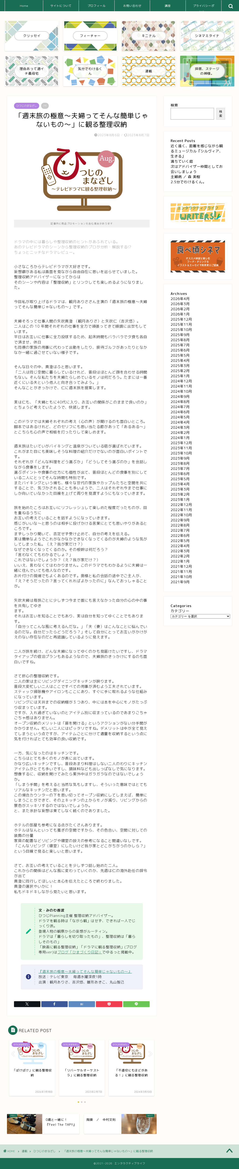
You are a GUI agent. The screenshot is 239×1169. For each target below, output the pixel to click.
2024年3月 (180, 427)
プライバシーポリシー (203, 7)
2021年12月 (181, 566)
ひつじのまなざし (26, 106)
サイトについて (61, 5)
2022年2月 (180, 556)
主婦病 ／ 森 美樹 (185, 176)
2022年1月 (180, 561)
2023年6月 (180, 473)
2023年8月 (180, 463)
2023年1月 (180, 499)
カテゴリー (180, 610)
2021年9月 (180, 581)
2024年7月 (180, 406)
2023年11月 (181, 448)
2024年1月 (180, 437)
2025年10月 (181, 329)
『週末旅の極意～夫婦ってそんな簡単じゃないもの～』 (85, 971)
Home (24, 5)
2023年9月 (180, 458)
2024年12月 (181, 381)
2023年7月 (180, 468)
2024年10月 (181, 391)
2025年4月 (180, 360)
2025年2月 (180, 370)
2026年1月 (180, 314)
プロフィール (97, 5)
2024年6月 (180, 412)
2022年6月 (180, 535)
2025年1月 (180, 376)
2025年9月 (180, 334)
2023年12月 (181, 442)
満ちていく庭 (182, 161)
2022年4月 (180, 545)
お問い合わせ (132, 5)
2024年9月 (180, 396)
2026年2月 (180, 309)
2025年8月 (180, 339)
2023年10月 (181, 453)
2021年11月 (181, 571)
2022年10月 (181, 515)
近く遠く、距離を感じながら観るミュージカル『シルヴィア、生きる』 (197, 151)
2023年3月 (180, 489)
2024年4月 (180, 422)
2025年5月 (180, 355)
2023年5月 (180, 478)
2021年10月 (181, 576)
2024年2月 (180, 432)
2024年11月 (181, 386)
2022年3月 (180, 551)
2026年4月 (180, 298)
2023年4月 (180, 484)
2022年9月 (180, 520)
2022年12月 (181, 504)
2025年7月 (180, 345)
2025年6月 (180, 350)
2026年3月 (180, 303)
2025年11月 (181, 324)
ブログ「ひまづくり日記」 (79, 952)
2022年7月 (180, 530)
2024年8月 (180, 401)
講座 (168, 5)
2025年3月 (180, 365)
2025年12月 (181, 319)
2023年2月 (180, 494)
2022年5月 (180, 540)
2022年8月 (180, 525)
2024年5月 (180, 417)
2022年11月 (181, 509)
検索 (174, 105)
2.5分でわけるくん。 (188, 182)
